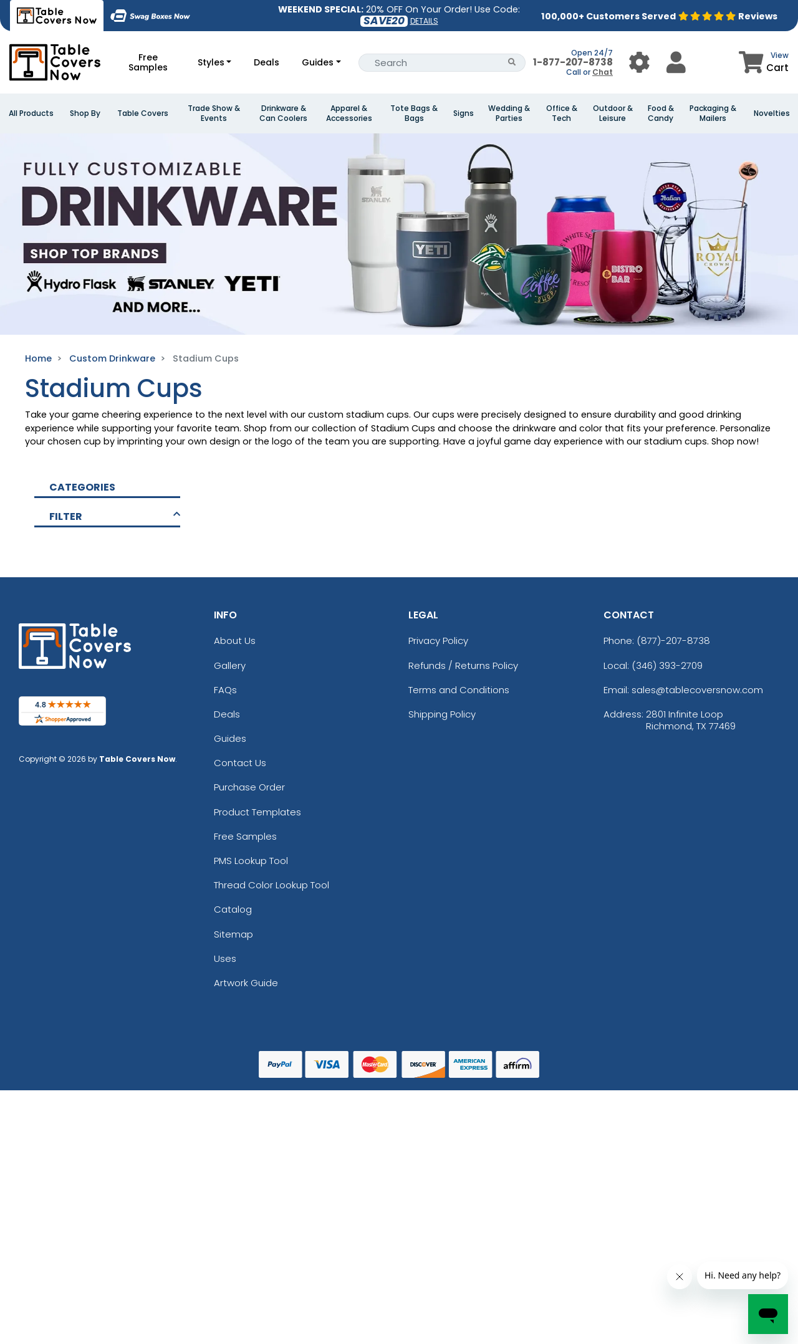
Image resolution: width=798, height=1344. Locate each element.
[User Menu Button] (639, 62)
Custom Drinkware (112, 358)
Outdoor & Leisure (613, 113)
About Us (235, 640)
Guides (318, 62)
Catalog (233, 909)
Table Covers (142, 113)
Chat (602, 72)
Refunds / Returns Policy (463, 665)
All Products (31, 113)
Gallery (230, 665)
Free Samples (148, 62)
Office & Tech (561, 113)
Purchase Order (249, 787)
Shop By (85, 113)
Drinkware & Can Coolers (283, 113)
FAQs (225, 689)
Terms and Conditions (458, 689)
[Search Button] (512, 63)
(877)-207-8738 (673, 640)
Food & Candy (661, 113)
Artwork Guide (246, 982)
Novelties (772, 113)
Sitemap (233, 934)
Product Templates (257, 811)
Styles (211, 62)
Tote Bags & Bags (414, 113)
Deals (266, 62)
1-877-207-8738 (573, 62)
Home (38, 358)
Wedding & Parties (509, 113)
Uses (225, 958)
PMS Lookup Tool (251, 860)
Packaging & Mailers (713, 113)
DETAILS (424, 21)
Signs (463, 113)
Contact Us (240, 762)
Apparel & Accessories (349, 113)
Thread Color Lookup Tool (271, 884)
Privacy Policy (438, 640)
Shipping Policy (442, 714)
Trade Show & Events (214, 113)
